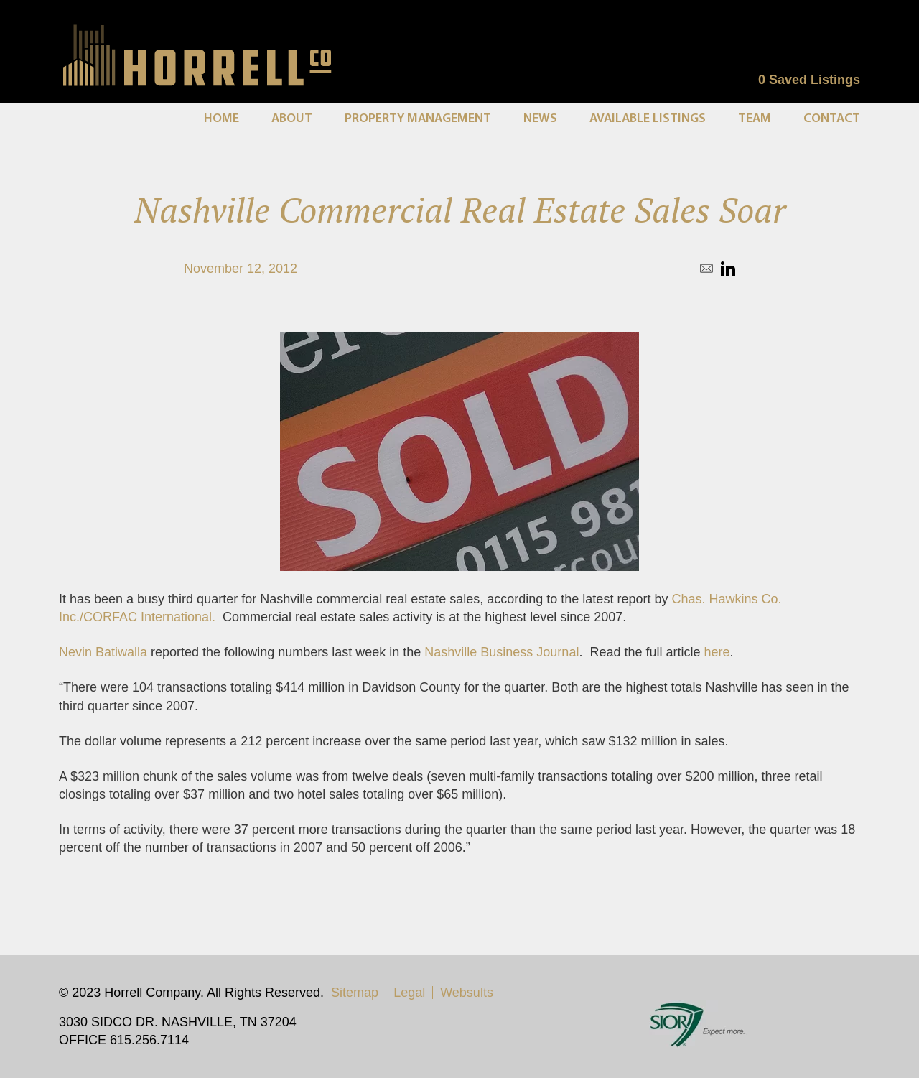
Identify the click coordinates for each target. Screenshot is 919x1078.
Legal (409, 992)
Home (221, 119)
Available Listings (647, 119)
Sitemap (354, 992)
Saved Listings (809, 80)
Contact (831, 119)
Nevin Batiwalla (103, 652)
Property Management (418, 119)
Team (754, 119)
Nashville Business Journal (501, 652)
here (716, 652)
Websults (466, 992)
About (291, 119)
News (540, 119)
